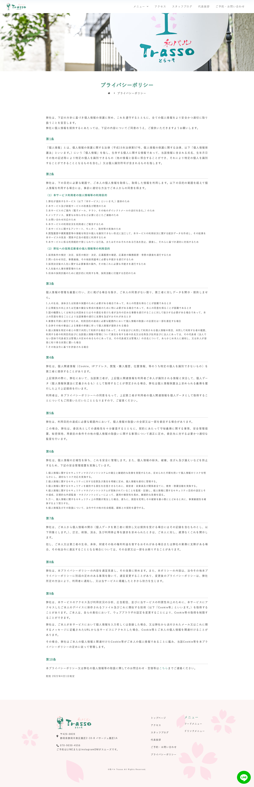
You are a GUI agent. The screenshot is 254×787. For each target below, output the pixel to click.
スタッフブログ (182, 6)
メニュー (141, 6)
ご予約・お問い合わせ (230, 6)
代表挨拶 (204, 6)
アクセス (160, 6)
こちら (163, 668)
